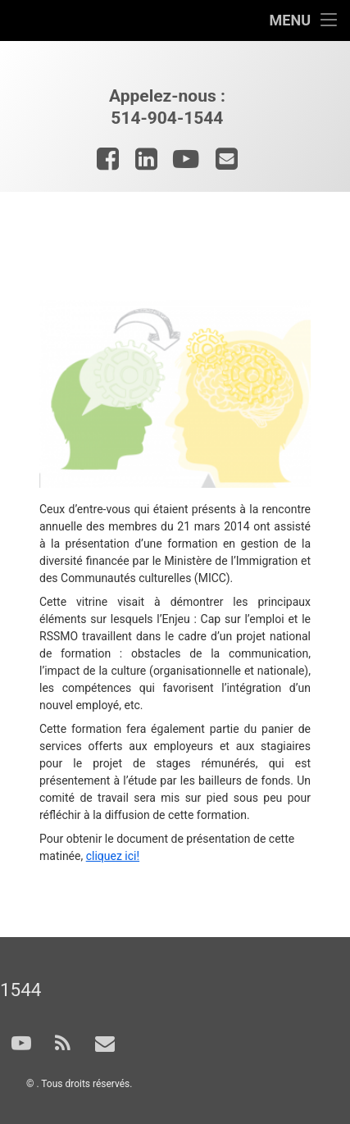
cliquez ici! (112, 855)
